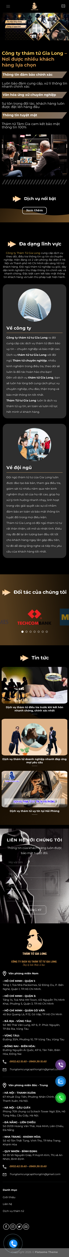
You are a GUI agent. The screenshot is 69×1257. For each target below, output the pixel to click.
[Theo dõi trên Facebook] (6, 1227)
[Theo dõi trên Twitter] (19, 1227)
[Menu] (8, 6)
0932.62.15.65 (17, 1061)
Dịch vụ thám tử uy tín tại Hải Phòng (34, 811)
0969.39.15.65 (37, 1061)
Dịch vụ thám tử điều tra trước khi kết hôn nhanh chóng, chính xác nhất (34, 709)
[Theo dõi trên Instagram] (13, 1227)
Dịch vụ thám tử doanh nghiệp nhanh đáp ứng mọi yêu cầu (34, 761)
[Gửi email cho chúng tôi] (26, 1227)
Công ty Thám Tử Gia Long (23, 253)
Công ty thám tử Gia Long (32, 53)
